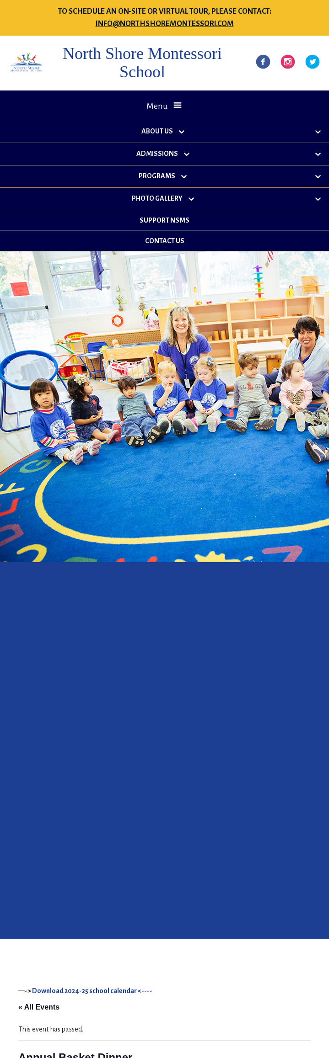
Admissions (157, 153)
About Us (157, 131)
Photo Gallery (157, 198)
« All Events (38, 1007)
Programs (157, 176)
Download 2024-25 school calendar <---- (92, 990)
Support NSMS (164, 220)
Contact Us (164, 241)
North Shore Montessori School (142, 62)
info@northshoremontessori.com (165, 24)
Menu (156, 106)
